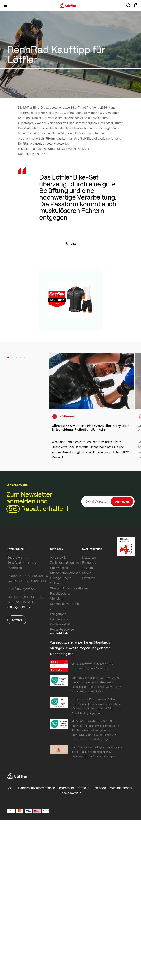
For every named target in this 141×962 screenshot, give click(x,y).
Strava (86, 572)
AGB (11, 787)
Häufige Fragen (60, 578)
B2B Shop (99, 787)
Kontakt (83, 787)
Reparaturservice (62, 629)
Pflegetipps (58, 614)
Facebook (89, 562)
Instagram (89, 557)
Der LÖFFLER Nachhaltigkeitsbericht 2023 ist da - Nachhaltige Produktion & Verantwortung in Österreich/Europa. (97, 751)
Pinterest (88, 578)
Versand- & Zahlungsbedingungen (65, 560)
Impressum (66, 787)
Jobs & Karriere (70, 793)
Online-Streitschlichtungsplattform (65, 585)
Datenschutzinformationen (36, 787)
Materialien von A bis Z (64, 606)
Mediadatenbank (121, 787)
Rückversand (59, 567)
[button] (8, 357)
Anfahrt (17, 620)
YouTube (88, 567)
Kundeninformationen (65, 572)
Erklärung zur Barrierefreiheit (60, 621)
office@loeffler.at (19, 607)
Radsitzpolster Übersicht (60, 596)
